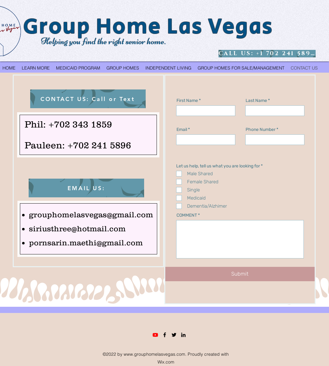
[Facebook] (165, 335)
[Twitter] (174, 335)
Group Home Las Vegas (148, 27)
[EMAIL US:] (86, 188)
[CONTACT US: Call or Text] (88, 98)
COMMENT (186, 215)
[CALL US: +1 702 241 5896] (267, 53)
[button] (36, 68)
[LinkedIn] (183, 335)
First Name (187, 101)
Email (181, 130)
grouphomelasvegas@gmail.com (91, 214)
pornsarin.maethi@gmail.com (86, 242)
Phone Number (260, 130)
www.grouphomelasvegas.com (154, 354)
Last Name (256, 101)
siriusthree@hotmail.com (77, 228)
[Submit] (240, 274)
